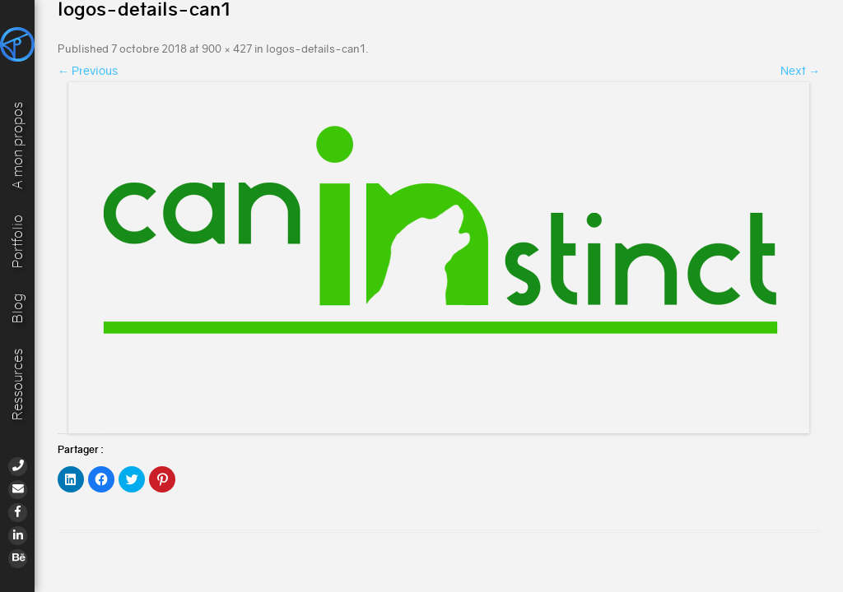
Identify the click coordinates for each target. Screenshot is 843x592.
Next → (800, 70)
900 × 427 (227, 49)
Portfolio (18, 241)
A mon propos (18, 145)
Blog (18, 308)
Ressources (18, 384)
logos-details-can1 (316, 49)
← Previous (88, 70)
